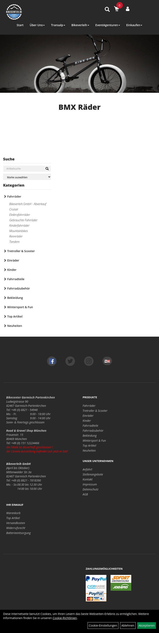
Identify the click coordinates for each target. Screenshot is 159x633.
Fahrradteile (15, 279)
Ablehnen (127, 625)
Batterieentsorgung (18, 533)
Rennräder (16, 236)
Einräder (13, 260)
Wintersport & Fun (20, 307)
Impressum (90, 484)
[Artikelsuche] (107, 9)
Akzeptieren (147, 625)
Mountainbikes (18, 231)
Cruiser (13, 209)
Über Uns (37, 25)
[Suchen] (47, 169)
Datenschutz (90, 489)
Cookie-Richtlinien (65, 618)
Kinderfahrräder (19, 225)
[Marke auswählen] (27, 177)
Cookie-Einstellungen (103, 625)
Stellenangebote (93, 474)
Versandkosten (15, 523)
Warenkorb (13, 513)
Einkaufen (134, 25)
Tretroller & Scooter (21, 251)
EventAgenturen (107, 25)
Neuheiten (14, 326)
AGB (85, 494)
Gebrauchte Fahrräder (23, 220)
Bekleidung (15, 298)
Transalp (58, 25)
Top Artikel (15, 316)
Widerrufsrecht (15, 528)
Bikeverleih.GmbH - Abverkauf (27, 204)
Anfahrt (87, 469)
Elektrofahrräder (19, 215)
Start (20, 25)
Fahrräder (14, 196)
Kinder (12, 270)
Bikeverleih (80, 25)
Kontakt (88, 479)
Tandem (14, 242)
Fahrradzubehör (18, 288)
